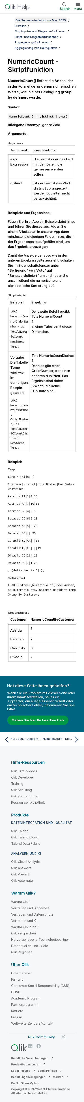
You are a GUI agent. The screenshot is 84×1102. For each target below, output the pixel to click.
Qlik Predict (20, 874)
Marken (58, 1077)
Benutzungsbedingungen (28, 1077)
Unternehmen (21, 973)
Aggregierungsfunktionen (32, 42)
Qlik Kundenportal (25, 796)
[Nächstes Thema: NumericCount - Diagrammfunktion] (62, 739)
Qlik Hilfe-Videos (24, 771)
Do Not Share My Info (25, 1083)
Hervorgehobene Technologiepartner (40, 939)
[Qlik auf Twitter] (63, 1037)
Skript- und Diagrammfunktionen (36, 37)
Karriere (17, 1011)
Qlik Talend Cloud (24, 837)
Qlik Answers (21, 868)
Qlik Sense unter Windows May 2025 (40, 20)
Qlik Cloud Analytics (26, 862)
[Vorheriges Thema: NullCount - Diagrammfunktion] (22, 739)
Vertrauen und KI (24, 921)
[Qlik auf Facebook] (38, 1046)
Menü (78, 8)
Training (17, 784)
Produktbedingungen (25, 1064)
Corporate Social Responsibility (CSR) (40, 986)
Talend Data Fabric (25, 843)
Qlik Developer (22, 777)
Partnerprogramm (25, 1004)
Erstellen (20, 26)
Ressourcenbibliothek (28, 802)
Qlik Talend (19, 831)
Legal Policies (20, 1070)
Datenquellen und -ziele (29, 946)
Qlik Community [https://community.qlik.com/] (41, 1037)
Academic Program (26, 998)
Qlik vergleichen (23, 933)
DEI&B (15, 992)
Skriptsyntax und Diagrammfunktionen (40, 31)
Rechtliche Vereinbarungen (29, 1058)
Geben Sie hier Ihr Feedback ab (38, 720)
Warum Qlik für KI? (25, 927)
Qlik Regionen (21, 952)
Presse (16, 1017)
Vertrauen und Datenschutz (32, 914)
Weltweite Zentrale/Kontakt (32, 1023)
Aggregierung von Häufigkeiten (36, 48)
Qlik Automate (22, 880)
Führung (17, 979)
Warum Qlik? (20, 902)
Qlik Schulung (21, 790)
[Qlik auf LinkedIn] (30, 1046)
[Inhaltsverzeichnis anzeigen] (9, 20)
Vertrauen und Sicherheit (30, 908)
